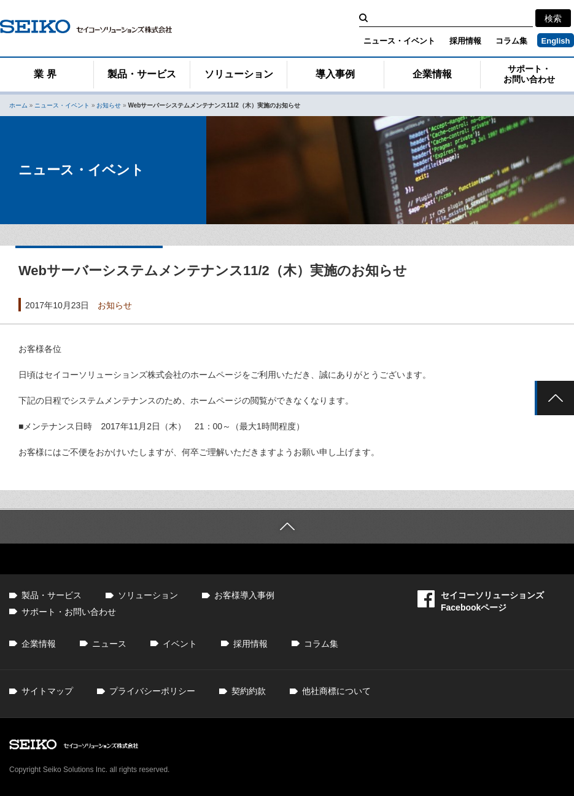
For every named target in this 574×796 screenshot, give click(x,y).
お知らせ (108, 105)
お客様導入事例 (244, 595)
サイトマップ (47, 691)
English (555, 40)
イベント (180, 644)
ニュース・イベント (399, 40)
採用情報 (465, 40)
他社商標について (336, 691)
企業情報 (432, 74)
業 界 (45, 74)
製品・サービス (141, 74)
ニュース (109, 644)
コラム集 (511, 40)
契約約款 (248, 691)
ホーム (18, 105)
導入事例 (335, 74)
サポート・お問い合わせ (68, 612)
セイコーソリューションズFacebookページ (480, 601)
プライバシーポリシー (152, 691)
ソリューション (238, 74)
